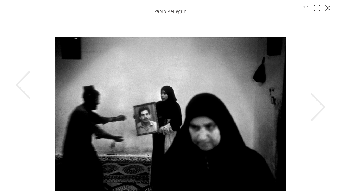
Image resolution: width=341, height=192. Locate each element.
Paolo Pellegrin (170, 11)
